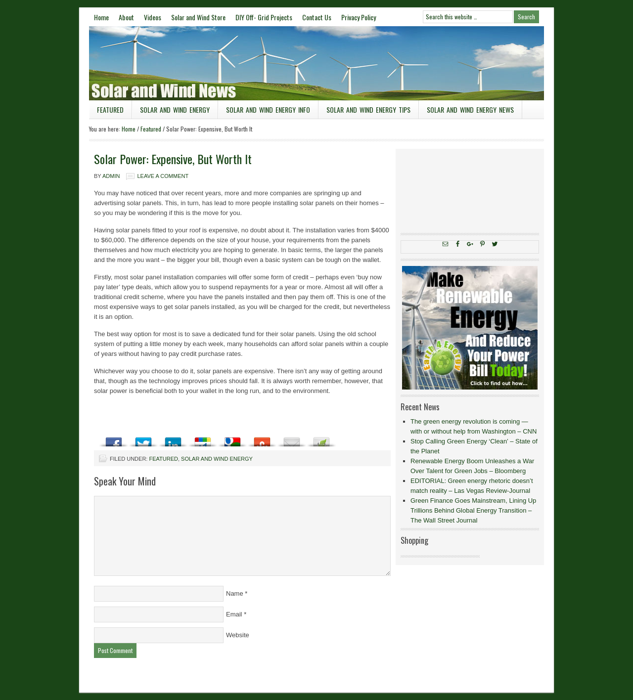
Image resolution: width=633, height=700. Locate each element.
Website (237, 635)
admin (111, 176)
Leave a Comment (162, 176)
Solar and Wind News (316, 63)
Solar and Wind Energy (175, 109)
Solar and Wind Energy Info (268, 109)
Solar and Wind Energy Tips (368, 109)
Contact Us (316, 17)
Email (234, 614)
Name (234, 593)
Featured (110, 109)
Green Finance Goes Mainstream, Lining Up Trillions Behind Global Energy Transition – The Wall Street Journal (473, 510)
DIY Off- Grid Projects (263, 17)
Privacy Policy (358, 17)
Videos (152, 17)
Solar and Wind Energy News (470, 109)
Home (101, 17)
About (126, 17)
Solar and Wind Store (198, 17)
